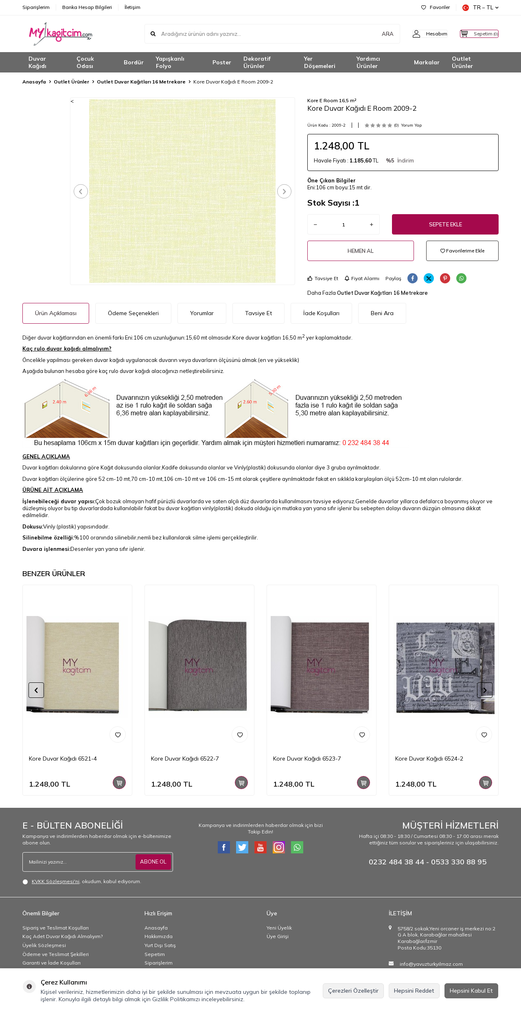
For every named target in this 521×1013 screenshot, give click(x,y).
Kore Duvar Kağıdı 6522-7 (185, 758)
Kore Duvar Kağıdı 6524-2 (429, 758)
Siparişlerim (36, 7)
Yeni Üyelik (279, 928)
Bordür (134, 62)
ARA (371, 33)
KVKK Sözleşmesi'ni (55, 881)
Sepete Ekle (445, 224)
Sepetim (154, 954)
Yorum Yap (411, 125)
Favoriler (435, 7)
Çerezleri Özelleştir (353, 990)
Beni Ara (382, 313)
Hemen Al (361, 251)
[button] (84, 191)
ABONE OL (152, 861)
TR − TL (480, 7)
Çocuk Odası (85, 62)
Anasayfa (34, 82)
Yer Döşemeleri (319, 62)
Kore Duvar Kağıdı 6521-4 (63, 758)
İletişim (132, 7)
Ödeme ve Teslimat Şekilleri (55, 954)
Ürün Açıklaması (56, 313)
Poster (221, 62)
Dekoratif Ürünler (257, 62)
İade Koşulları (321, 313)
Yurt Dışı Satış (160, 945)
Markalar (427, 62)
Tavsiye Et (322, 278)
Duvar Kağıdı (37, 62)
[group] (182, 191)
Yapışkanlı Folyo (170, 62)
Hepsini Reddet (414, 990)
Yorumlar (202, 313)
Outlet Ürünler (462, 62)
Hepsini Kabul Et (471, 990)
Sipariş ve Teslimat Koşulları (55, 928)
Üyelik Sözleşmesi (44, 945)
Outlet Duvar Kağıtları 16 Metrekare (141, 82)
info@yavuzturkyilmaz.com (431, 964)
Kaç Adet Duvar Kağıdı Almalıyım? (62, 936)
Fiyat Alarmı (361, 278)
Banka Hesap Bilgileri (87, 7)
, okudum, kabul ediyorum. (81, 881)
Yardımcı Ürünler (368, 62)
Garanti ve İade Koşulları (51, 963)
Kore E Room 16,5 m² (332, 100)
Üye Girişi (278, 936)
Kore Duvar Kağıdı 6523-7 (307, 758)
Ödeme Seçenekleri (133, 313)
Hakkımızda (158, 936)
